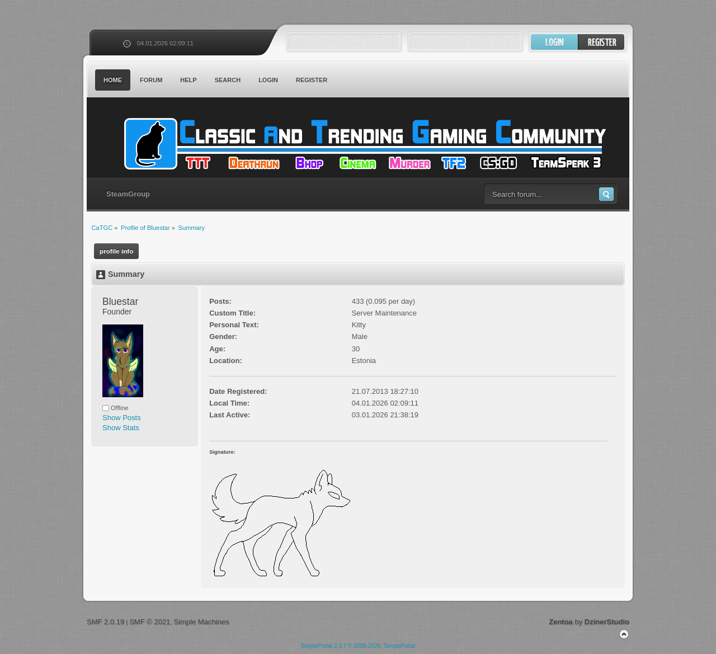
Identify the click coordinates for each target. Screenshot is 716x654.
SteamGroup (128, 194)
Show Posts (121, 417)
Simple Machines (201, 622)
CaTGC (363, 144)
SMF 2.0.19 (105, 622)
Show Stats (120, 428)
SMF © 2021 (149, 622)
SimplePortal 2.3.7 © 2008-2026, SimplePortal (358, 646)
